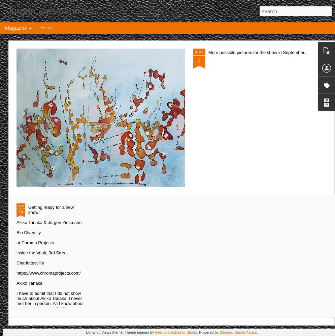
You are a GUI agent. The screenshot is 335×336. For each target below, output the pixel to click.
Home (46, 27)
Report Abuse (245, 332)
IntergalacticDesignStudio (176, 332)
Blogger (226, 332)
